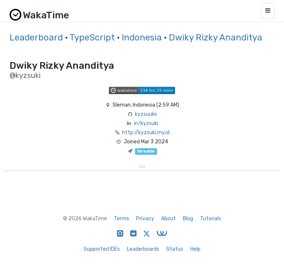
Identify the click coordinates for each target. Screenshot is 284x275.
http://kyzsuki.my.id (146, 132)
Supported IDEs (102, 249)
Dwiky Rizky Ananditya (215, 37)
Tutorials (210, 218)
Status (174, 249)
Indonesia (142, 37)
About (168, 218)
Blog (188, 218)
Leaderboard (36, 37)
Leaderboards (143, 249)
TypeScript (92, 37)
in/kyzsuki (146, 123)
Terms (121, 218)
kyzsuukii (146, 114)
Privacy (145, 218)
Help (195, 249)
